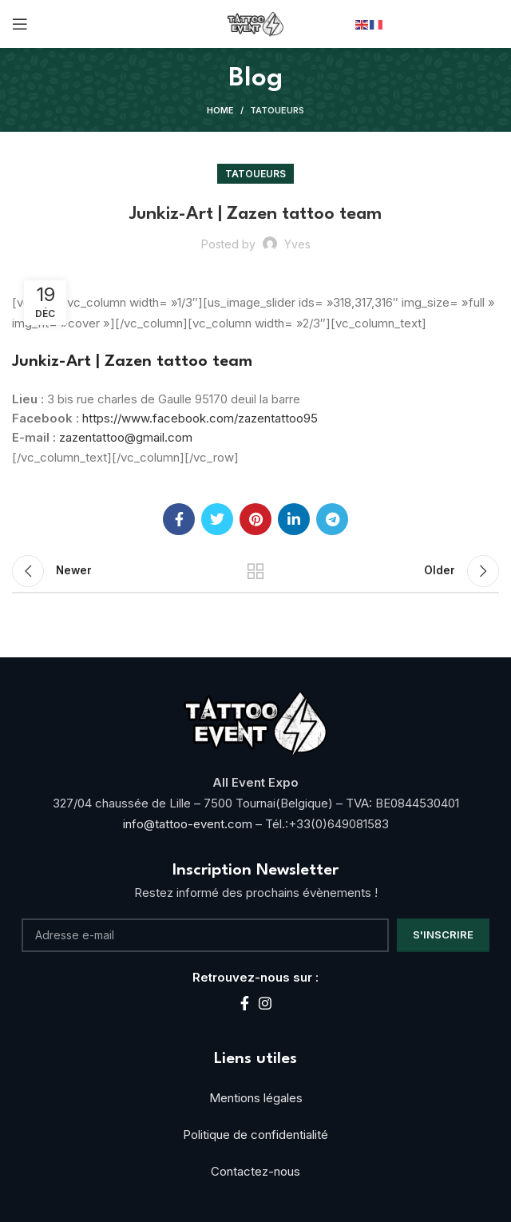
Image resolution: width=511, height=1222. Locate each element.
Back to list (255, 571)
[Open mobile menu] (20, 24)
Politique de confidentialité (255, 1134)
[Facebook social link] (179, 519)
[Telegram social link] (332, 519)
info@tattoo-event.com (189, 823)
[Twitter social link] (217, 519)
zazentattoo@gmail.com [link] (125, 437)
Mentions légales (256, 1097)
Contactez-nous (255, 1171)
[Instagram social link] (265, 1003)
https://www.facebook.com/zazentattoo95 (200, 418)
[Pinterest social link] (255, 519)
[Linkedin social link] (294, 519)
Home (220, 110)
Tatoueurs (277, 110)
